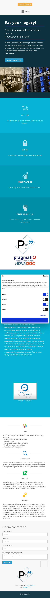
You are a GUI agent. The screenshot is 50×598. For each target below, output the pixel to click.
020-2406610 (31, 585)
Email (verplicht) (7, 545)
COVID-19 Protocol (25, 4)
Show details (43, 315)
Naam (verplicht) (7, 531)
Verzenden (7, 562)
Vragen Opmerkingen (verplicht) (12, 553)
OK (25, 320)
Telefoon (5, 538)
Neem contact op (14, 60)
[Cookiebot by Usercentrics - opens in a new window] (39, 276)
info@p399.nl (27, 587)
